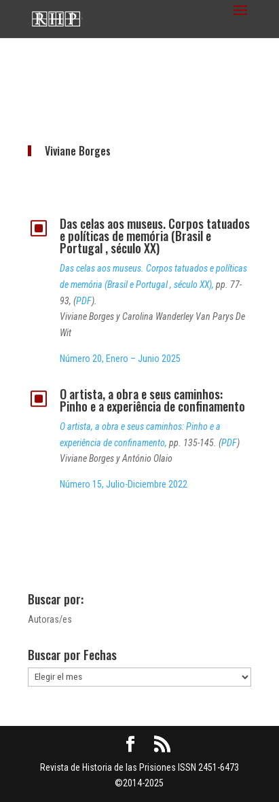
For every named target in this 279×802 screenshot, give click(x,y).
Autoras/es (50, 619)
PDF (84, 300)
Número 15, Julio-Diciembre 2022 (123, 484)
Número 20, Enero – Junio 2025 (120, 358)
